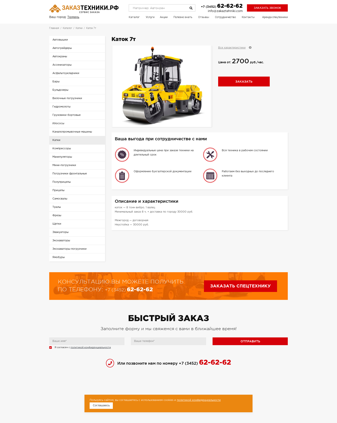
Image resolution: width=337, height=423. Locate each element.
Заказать (243, 81)
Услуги (150, 17)
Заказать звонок (267, 7)
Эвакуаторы (60, 232)
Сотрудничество (225, 17)
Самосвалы (59, 199)
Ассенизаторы (62, 65)
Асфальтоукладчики (65, 73)
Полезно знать (182, 17)
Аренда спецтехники (275, 17)
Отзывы (203, 17)
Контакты (248, 17)
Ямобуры (58, 257)
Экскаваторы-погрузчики (69, 249)
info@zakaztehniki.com (225, 11)
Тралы (56, 207)
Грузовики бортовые (66, 115)
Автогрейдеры (62, 48)
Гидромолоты (61, 107)
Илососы (58, 123)
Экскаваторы (61, 240)
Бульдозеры (60, 90)
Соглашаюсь (101, 405)
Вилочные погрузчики (67, 98)
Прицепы (58, 190)
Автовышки (60, 40)
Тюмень (73, 17)
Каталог (134, 17)
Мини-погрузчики (64, 165)
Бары (56, 81)
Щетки (56, 224)
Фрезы (56, 215)
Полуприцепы (61, 182)
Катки (56, 140)
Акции (164, 17)
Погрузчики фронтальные (69, 173)
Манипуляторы (62, 157)
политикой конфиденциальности (90, 347)
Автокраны (59, 56)
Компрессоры (61, 148)
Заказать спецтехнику (240, 286)
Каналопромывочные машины (72, 132)
